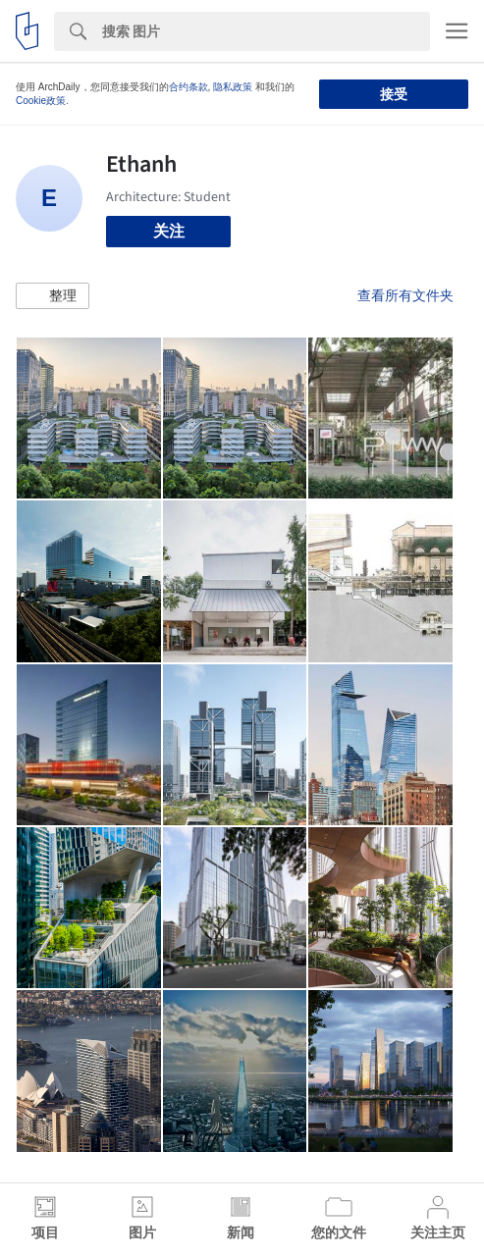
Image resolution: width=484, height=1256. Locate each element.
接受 (393, 94)
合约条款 (188, 86)
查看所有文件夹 (405, 295)
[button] (52, 296)
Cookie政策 (41, 100)
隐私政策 (232, 86)
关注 (169, 231)
